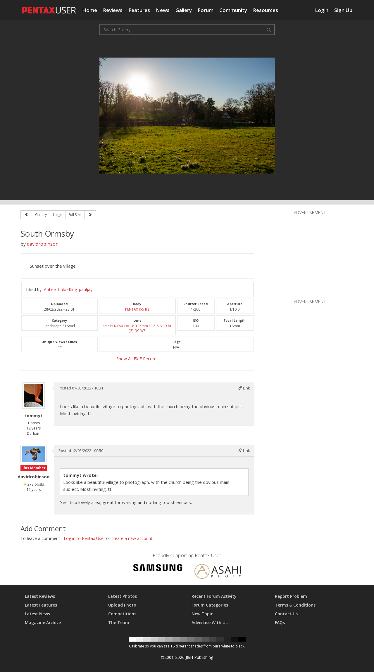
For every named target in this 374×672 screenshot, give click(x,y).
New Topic (202, 613)
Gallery (183, 10)
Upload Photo (122, 605)
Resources (265, 10)
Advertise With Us (209, 622)
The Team (118, 622)
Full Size (74, 214)
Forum (205, 10)
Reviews (113, 10)
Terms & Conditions (295, 605)
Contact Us (286, 613)
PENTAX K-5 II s (137, 309)
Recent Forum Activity (214, 596)
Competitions (122, 613)
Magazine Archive (43, 622)
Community (233, 10)
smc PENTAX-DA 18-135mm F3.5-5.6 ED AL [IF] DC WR (137, 328)
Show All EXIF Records (137, 358)
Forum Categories (210, 605)
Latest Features (41, 605)
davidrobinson (42, 244)
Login (321, 10)
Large (57, 214)
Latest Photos (122, 596)
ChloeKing (67, 289)
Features (139, 10)
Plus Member (33, 467)
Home (89, 10)
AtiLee (50, 289)
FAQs (280, 622)
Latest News (37, 613)
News (163, 10)
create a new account (131, 538)
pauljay (85, 289)
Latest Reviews (40, 596)
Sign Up (343, 10)
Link (244, 388)
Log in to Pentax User (84, 538)
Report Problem (291, 596)
